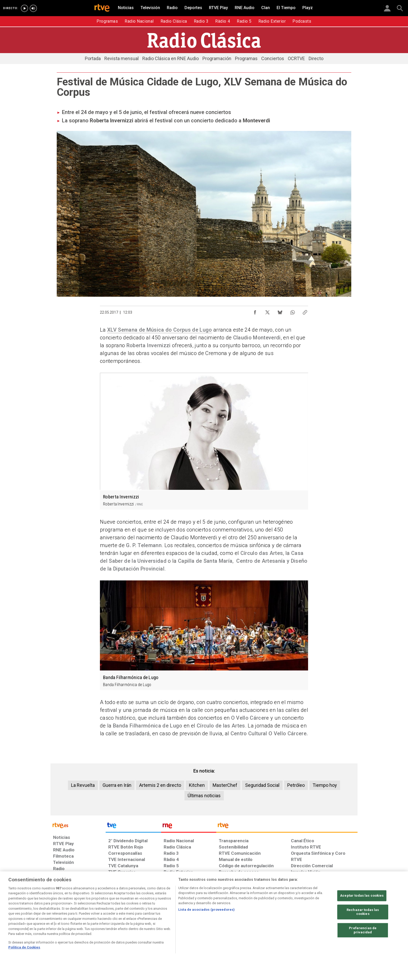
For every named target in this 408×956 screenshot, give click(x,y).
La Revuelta (83, 785)
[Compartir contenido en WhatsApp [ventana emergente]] (292, 311)
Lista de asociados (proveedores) (206, 928)
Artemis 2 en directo (160, 785)
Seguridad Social (262, 785)
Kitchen (197, 785)
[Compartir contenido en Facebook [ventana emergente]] (255, 311)
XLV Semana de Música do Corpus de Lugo (159, 330)
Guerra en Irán (117, 785)
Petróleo (296, 785)
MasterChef (225, 785)
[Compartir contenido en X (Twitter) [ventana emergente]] (267, 311)
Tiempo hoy (325, 785)
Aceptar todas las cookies (362, 914)
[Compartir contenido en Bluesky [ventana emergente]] (280, 311)
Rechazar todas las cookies (363, 930)
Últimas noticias (204, 795)
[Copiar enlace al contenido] (305, 311)
